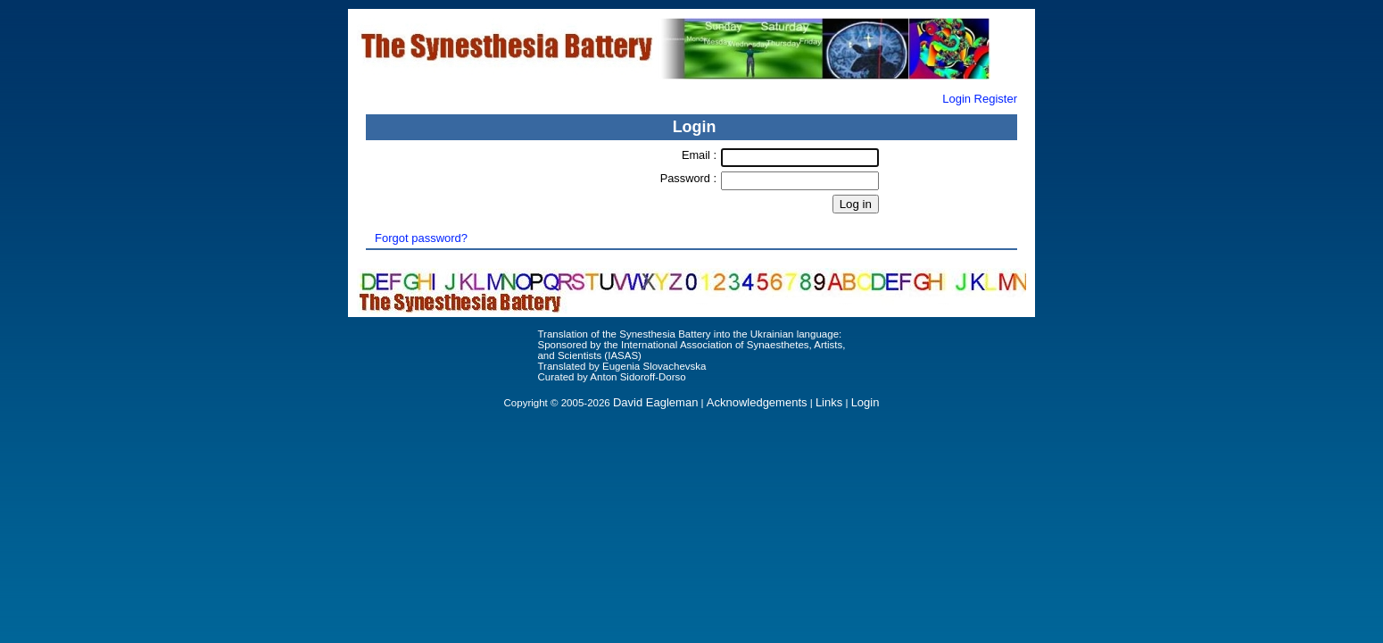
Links (829, 402)
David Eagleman (655, 402)
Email (698, 155)
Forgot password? (421, 238)
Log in (856, 204)
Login (956, 98)
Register (995, 98)
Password (687, 178)
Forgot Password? (691, 224)
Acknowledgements (757, 402)
